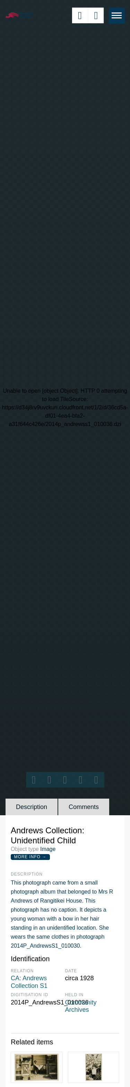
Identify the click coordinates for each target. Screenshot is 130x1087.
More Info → (30, 856)
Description (31, 806)
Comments (84, 806)
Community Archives (81, 1006)
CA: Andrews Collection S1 (29, 982)
